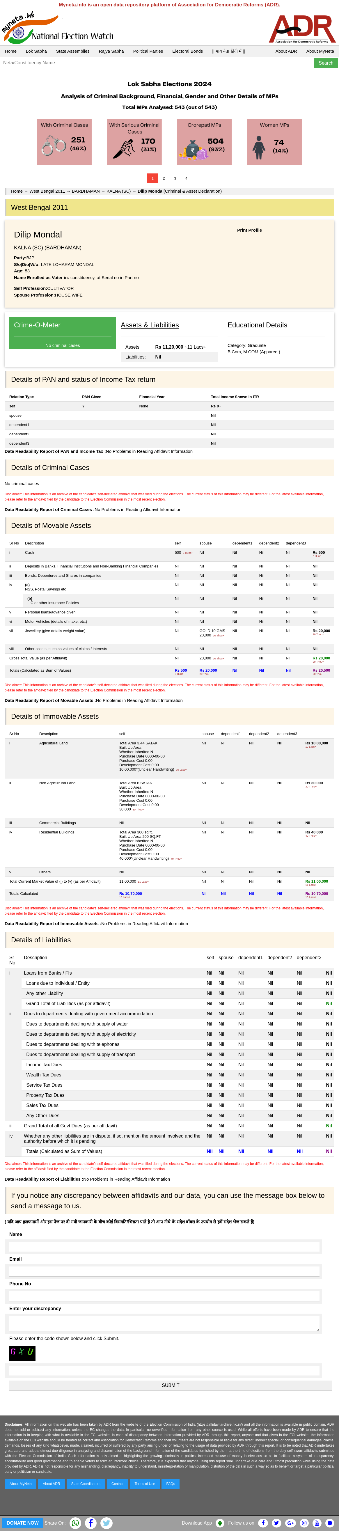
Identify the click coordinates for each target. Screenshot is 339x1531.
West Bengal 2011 (47, 191)
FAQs (170, 1484)
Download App (197, 1523)
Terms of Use (145, 1484)
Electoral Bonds (187, 51)
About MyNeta (320, 51)
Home (11, 51)
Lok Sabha (36, 51)
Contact (117, 1484)
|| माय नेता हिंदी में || (228, 51)
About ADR (286, 51)
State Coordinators (85, 1484)
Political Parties (148, 51)
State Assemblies (73, 51)
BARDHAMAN (86, 191)
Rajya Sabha (111, 51)
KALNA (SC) (119, 191)
